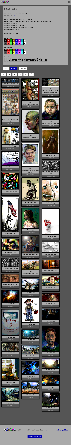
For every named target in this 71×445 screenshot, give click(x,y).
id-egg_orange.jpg (50, 270)
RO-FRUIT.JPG (10, 382)
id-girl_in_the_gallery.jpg (10, 119)
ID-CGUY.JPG (30, 376)
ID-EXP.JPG (50, 387)
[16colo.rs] (5, 2)
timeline (23, 68)
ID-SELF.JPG (50, 353)
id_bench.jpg (50, 203)
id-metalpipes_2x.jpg (10, 268)
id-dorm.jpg (50, 321)
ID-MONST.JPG (10, 353)
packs (5, 68)
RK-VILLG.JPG (30, 355)
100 (25, 40)
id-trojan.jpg (50, 155)
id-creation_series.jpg (10, 83)
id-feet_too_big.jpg (30, 254)
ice (15, 15)
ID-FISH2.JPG (30, 340)
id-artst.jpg (10, 337)
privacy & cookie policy (57, 430)
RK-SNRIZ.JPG (50, 370)
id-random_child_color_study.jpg (30, 170)
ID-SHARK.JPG (10, 403)
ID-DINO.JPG (30, 395)
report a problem (35, 436)
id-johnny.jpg (10, 167)
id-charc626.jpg (10, 252)
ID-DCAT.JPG (30, 292)
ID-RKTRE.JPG (50, 407)
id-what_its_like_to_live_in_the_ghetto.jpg (50, 90)
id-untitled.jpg (10, 146)
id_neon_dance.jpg (10, 191)
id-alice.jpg (50, 287)
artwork (13, 68)
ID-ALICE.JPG (30, 324)
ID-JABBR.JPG (50, 303)
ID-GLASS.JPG (10, 303)
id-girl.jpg (30, 230)
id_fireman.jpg (30, 202)
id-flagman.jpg (10, 233)
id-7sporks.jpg (50, 254)
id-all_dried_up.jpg (10, 284)
